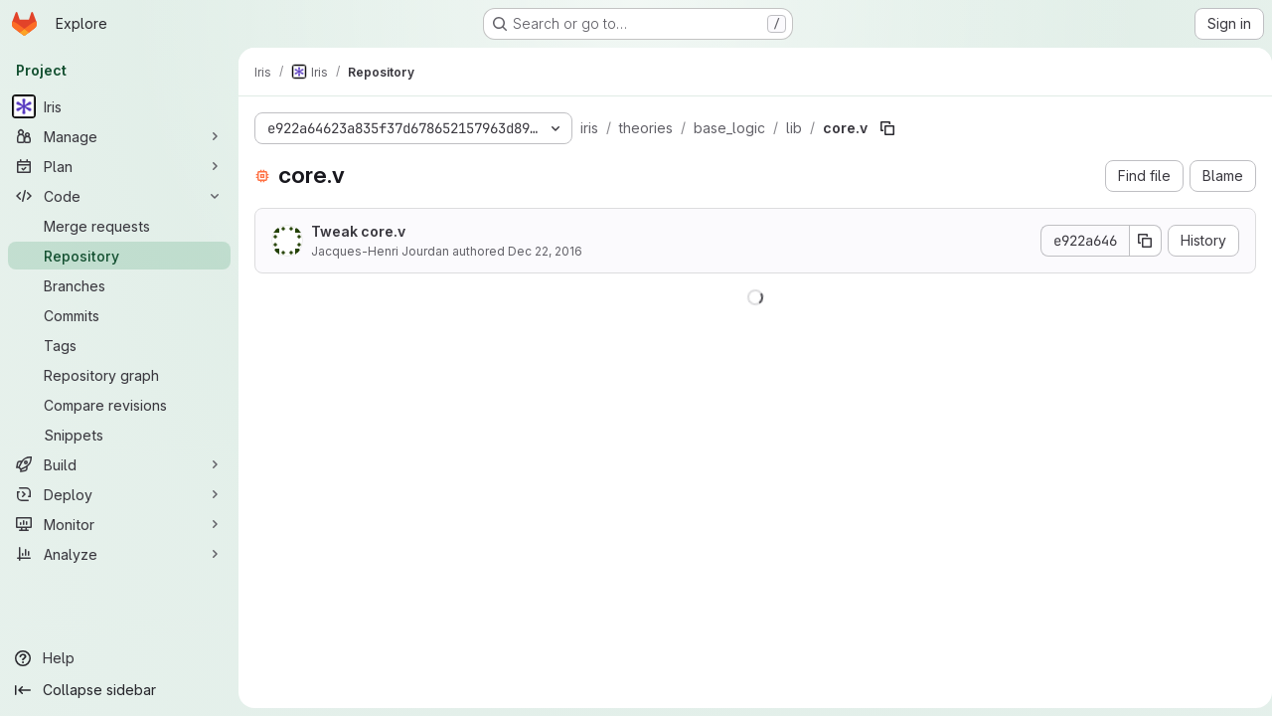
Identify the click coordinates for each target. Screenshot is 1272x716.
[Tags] (119, 345)
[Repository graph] (119, 375)
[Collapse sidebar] (119, 690)
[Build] (119, 464)
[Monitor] (119, 524)
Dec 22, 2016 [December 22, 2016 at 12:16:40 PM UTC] (545, 251)
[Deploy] (119, 494)
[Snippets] (119, 434)
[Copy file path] (887, 128)
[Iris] (119, 106)
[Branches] (119, 285)
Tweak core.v (358, 231)
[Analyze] (119, 554)
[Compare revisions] (119, 405)
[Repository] (119, 255)
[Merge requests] (119, 226)
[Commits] (119, 315)
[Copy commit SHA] (1138, 241)
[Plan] (119, 166)
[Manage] (119, 136)
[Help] (119, 658)
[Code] (119, 196)
